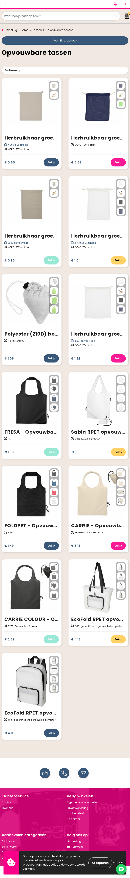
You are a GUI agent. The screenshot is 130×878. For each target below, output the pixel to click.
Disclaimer (73, 819)
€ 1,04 (76, 260)
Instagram (76, 841)
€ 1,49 (9, 546)
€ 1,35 (9, 452)
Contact (7, 802)
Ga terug (10, 30)
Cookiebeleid (75, 813)
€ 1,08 (9, 358)
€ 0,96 (9, 260)
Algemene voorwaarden (82, 802)
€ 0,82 (76, 162)
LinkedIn (75, 846)
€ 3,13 (75, 546)
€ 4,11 (8, 733)
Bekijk (51, 162)
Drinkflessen (9, 841)
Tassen (37, 30)
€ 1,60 (76, 452)
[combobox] (57, 16)
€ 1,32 (75, 358)
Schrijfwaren (10, 846)
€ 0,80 (9, 162)
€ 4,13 (75, 639)
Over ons (7, 808)
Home (24, 30)
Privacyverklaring (77, 808)
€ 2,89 (9, 639)
